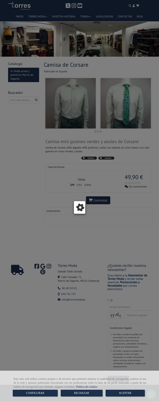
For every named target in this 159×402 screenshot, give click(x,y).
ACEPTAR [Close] (125, 393)
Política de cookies (86, 386)
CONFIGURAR (35, 393)
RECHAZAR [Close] (81, 393)
